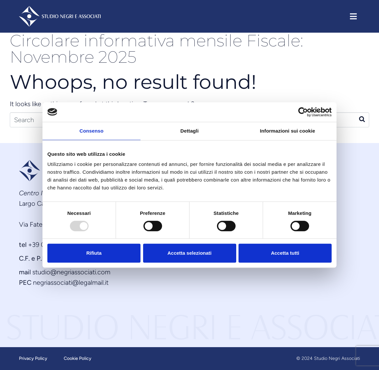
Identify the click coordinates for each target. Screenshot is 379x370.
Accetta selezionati (189, 253)
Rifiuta (94, 253)
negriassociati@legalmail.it (70, 282)
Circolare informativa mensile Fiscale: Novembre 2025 (156, 49)
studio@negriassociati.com (71, 272)
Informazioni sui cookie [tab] (287, 131)
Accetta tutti (285, 253)
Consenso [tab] (91, 131)
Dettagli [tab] (189, 131)
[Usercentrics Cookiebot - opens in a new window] (303, 112)
